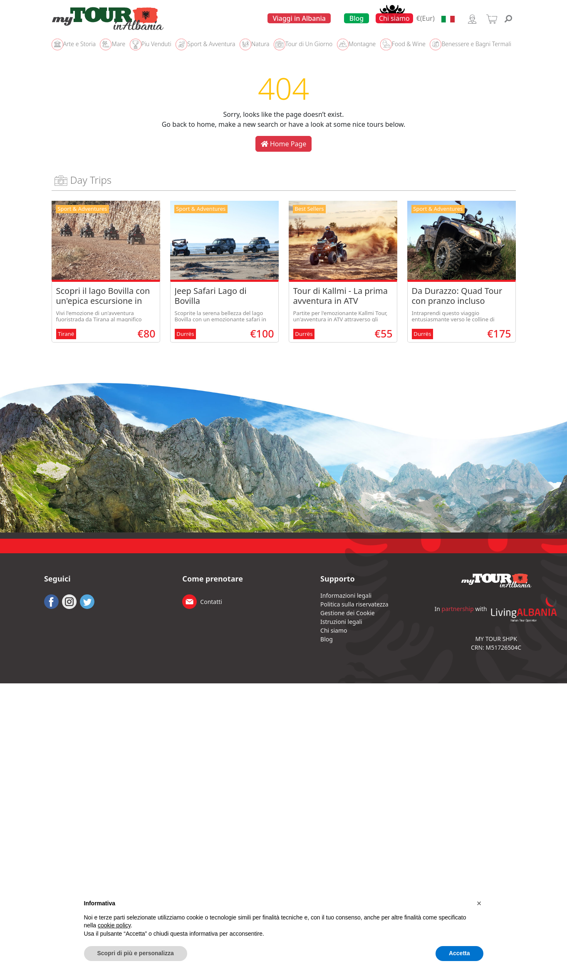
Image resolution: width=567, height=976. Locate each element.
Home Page (283, 143)
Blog (356, 18)
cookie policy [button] (114, 925)
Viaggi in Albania (299, 18)
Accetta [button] (459, 953)
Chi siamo (394, 18)
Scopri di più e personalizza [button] (135, 953)
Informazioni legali (345, 595)
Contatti (211, 602)
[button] (479, 903)
